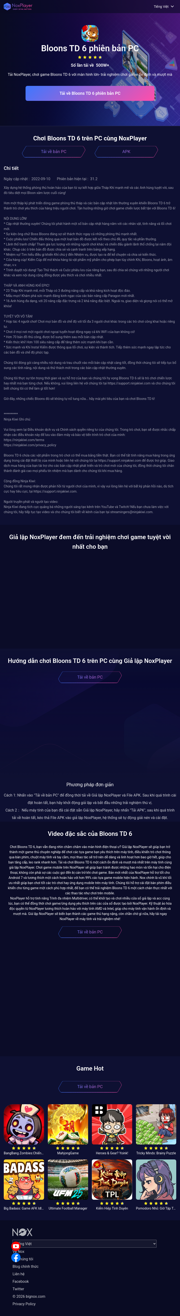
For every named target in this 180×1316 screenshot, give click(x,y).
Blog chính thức (25, 1266)
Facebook (20, 1281)
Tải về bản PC (53, 151)
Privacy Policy (24, 1304)
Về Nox (18, 1251)
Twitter (18, 1289)
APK (126, 151)
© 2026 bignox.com (28, 1296)
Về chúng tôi (22, 1259)
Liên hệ (18, 1274)
